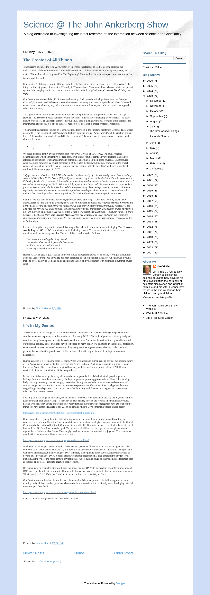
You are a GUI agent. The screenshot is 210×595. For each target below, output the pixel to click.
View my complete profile (157, 297)
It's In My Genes (38, 325)
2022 (150, 175)
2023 (150, 96)
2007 (150, 252)
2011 (150, 231)
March (154, 158)
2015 (150, 211)
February (156, 163)
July (153, 126)
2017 (150, 200)
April (153, 153)
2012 (150, 226)
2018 (150, 195)
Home (79, 553)
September (157, 116)
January (155, 168)
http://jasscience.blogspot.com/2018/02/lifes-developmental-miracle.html (59, 412)
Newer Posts (33, 553)
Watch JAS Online (157, 313)
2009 (150, 242)
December (156, 100)
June (153, 142)
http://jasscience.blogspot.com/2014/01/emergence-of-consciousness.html (59, 492)
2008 (150, 247)
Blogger (120, 583)
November (156, 105)
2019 (150, 190)
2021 (150, 180)
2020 (150, 185)
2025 (150, 85)
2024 (150, 91)
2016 (150, 206)
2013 (150, 221)
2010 (150, 237)
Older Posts (124, 553)
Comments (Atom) (50, 561)
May (153, 147)
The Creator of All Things (47, 60)
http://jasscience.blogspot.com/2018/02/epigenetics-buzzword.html (56, 440)
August (154, 121)
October (155, 111)
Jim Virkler (164, 266)
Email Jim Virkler (153, 67)
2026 (150, 80)
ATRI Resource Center (159, 317)
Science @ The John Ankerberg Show (95, 24)
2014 (150, 216)
